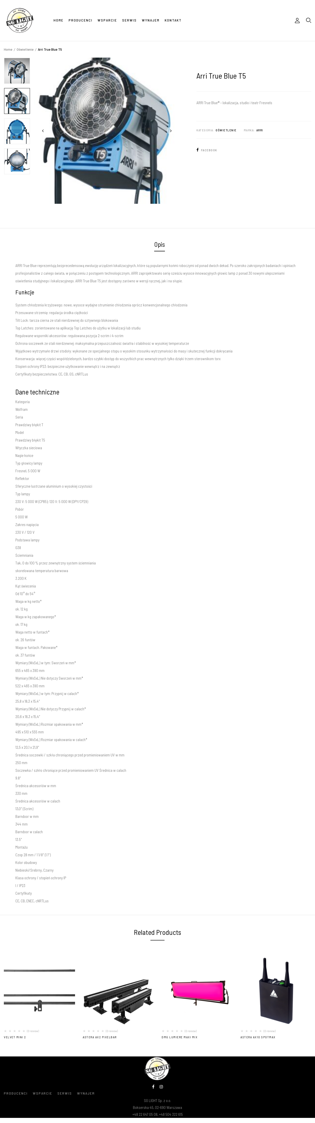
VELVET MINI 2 (15, 1037)
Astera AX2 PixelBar (100, 1037)
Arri (259, 130)
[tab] (159, 245)
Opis (159, 244)
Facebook (206, 150)
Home (8, 49)
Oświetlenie (25, 49)
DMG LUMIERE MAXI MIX (179, 1037)
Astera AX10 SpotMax (258, 1037)
